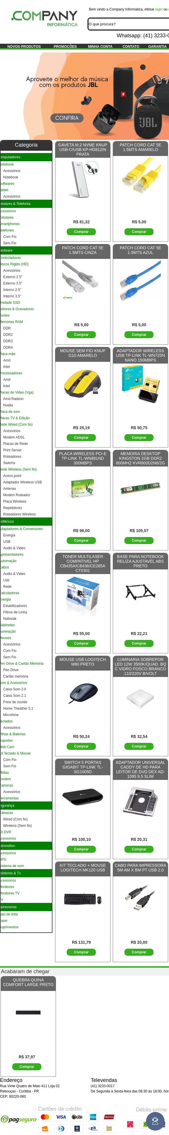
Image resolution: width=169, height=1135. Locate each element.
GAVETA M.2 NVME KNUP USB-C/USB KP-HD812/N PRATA (82, 150)
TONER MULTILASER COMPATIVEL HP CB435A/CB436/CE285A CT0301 (82, 563)
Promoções (65, 47)
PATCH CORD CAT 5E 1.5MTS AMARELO (140, 147)
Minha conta (100, 47)
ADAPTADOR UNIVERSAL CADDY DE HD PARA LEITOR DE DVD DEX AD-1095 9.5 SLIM (140, 769)
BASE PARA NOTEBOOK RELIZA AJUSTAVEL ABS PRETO (140, 561)
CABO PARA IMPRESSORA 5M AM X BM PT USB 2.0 (140, 867)
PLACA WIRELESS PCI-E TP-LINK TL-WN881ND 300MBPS (83, 458)
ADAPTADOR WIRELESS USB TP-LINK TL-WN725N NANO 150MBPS (140, 355)
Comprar (81, 232)
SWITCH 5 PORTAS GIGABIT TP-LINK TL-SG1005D (83, 767)
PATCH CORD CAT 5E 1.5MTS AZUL (140, 250)
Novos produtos (24, 47)
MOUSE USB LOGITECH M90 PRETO (82, 661)
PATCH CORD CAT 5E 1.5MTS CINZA (82, 250)
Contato (131, 47)
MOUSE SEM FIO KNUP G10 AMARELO (82, 353)
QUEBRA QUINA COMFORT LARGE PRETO (28, 982)
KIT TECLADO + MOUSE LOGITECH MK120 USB (83, 867)
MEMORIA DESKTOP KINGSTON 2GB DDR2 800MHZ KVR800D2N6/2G (140, 458)
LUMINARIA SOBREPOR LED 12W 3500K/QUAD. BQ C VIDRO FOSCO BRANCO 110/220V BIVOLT (140, 666)
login (158, 9)
